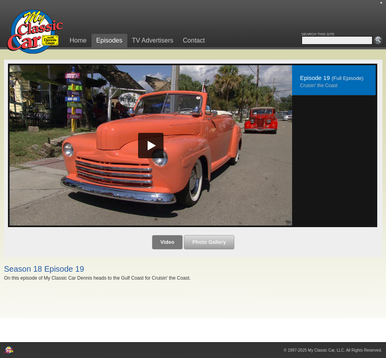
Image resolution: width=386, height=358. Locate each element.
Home (78, 40)
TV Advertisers (153, 40)
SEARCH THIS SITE (318, 34)
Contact (194, 40)
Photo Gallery (209, 242)
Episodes (109, 40)
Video (167, 242)
